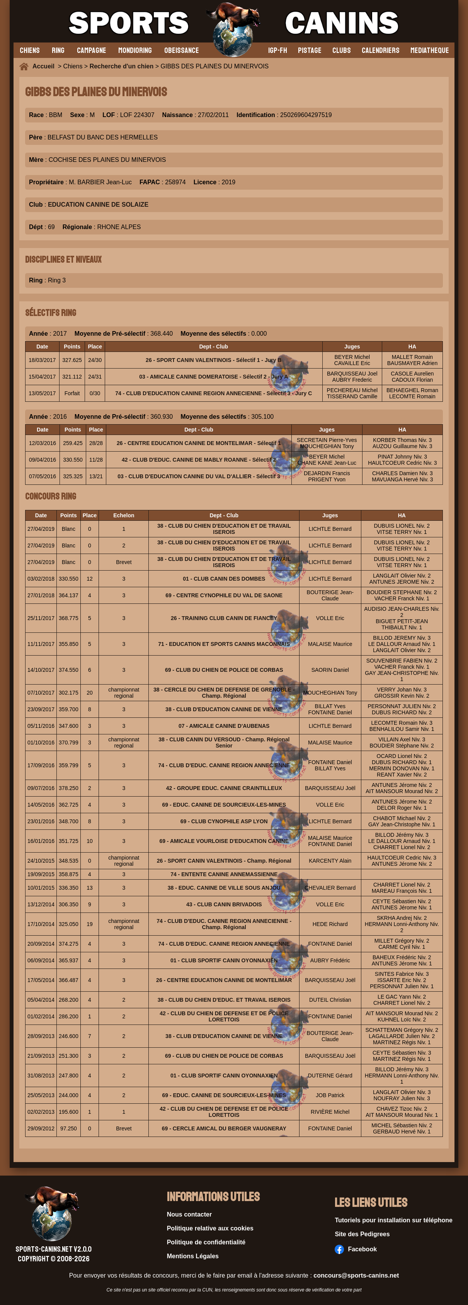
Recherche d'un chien (122, 66)
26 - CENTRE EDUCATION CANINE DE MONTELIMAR (224, 980)
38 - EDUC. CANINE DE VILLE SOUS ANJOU (224, 888)
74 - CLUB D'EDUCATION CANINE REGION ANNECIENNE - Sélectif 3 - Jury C (213, 393)
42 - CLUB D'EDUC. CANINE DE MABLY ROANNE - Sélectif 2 (199, 460)
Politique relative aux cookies (210, 1228)
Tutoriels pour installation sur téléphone (394, 1220)
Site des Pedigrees (362, 1234)
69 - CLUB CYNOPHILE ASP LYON (224, 821)
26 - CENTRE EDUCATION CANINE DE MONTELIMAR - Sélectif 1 (199, 443)
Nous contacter (189, 1214)
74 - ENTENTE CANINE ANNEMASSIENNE (223, 874)
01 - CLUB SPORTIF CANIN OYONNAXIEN (224, 960)
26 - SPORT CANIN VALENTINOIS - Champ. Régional (224, 861)
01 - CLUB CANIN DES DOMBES (224, 579)
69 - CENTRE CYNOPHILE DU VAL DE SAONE (224, 595)
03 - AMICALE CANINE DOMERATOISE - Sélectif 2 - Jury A (213, 377)
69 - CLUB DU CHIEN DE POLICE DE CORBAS (224, 670)
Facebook (356, 1249)
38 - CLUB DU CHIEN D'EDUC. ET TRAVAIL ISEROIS (224, 1000)
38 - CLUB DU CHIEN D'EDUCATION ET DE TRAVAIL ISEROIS (224, 529)
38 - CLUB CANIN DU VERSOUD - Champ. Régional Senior (223, 742)
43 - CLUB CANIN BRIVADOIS (224, 904)
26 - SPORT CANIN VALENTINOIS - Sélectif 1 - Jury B (213, 360)
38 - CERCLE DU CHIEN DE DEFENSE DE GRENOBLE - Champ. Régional (224, 692)
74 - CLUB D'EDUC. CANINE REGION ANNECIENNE (224, 765)
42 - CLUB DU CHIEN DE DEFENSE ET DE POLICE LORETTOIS (224, 1016)
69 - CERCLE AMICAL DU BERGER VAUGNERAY (224, 1128)
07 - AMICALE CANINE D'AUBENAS (224, 726)
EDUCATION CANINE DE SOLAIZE (98, 204)
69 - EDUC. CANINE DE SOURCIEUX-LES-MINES (224, 805)
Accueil (45, 66)
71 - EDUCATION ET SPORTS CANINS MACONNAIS (224, 644)
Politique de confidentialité (206, 1242)
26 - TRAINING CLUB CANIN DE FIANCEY (224, 618)
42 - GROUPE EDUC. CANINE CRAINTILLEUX (224, 788)
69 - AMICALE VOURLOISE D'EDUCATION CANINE (224, 841)
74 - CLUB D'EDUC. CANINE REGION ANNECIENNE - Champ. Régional (224, 924)
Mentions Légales (193, 1256)
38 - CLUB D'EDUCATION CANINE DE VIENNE (224, 709)
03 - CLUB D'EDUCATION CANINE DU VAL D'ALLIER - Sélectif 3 (198, 476)
